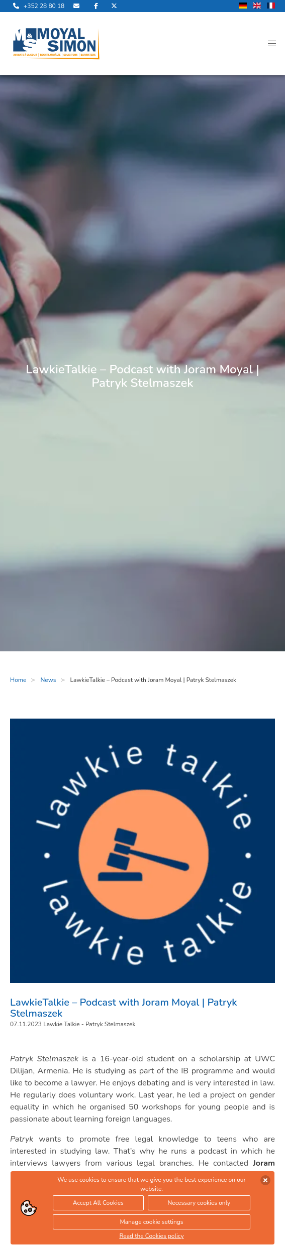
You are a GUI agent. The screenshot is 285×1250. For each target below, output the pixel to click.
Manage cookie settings (151, 1222)
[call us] (37, 6)
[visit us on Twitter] (114, 6)
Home (18, 680)
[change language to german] (243, 6)
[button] (272, 43)
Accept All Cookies (98, 1203)
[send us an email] (77, 6)
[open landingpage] (56, 43)
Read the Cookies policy (151, 1236)
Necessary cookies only (198, 1203)
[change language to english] (257, 6)
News (48, 680)
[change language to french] (271, 6)
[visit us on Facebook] (96, 6)
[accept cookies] (265, 1180)
